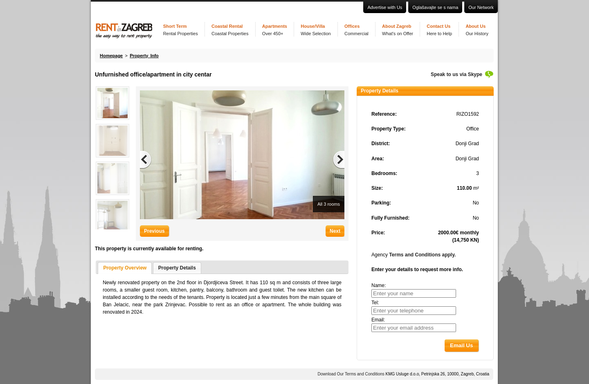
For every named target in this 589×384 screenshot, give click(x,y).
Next (335, 231)
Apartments (274, 30)
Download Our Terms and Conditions (351, 374)
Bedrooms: (384, 173)
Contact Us (439, 30)
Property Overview (124, 268)
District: (380, 143)
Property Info (144, 55)
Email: (378, 320)
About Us (476, 30)
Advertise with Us (384, 7)
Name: (378, 285)
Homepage (111, 55)
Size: (377, 188)
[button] (462, 345)
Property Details (177, 268)
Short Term (180, 30)
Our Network (481, 7)
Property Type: (388, 129)
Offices (356, 30)
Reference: (384, 114)
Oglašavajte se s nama (435, 7)
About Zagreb (397, 30)
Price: (378, 233)
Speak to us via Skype (456, 74)
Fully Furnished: (390, 218)
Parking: (381, 203)
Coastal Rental (230, 30)
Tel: (375, 302)
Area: (377, 159)
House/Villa (315, 30)
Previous (154, 231)
